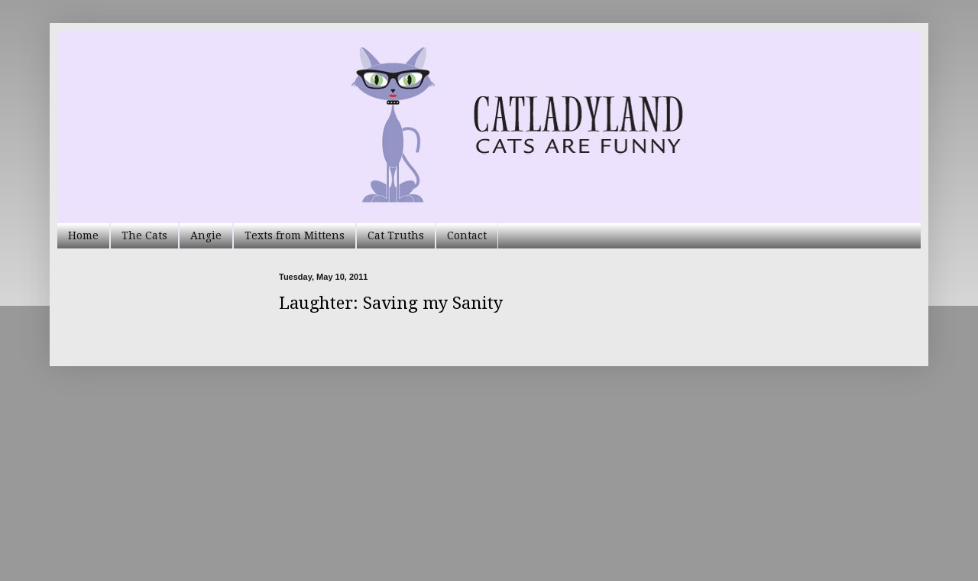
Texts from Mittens (294, 235)
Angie (206, 235)
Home (83, 235)
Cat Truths (396, 235)
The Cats (144, 235)
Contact (467, 235)
